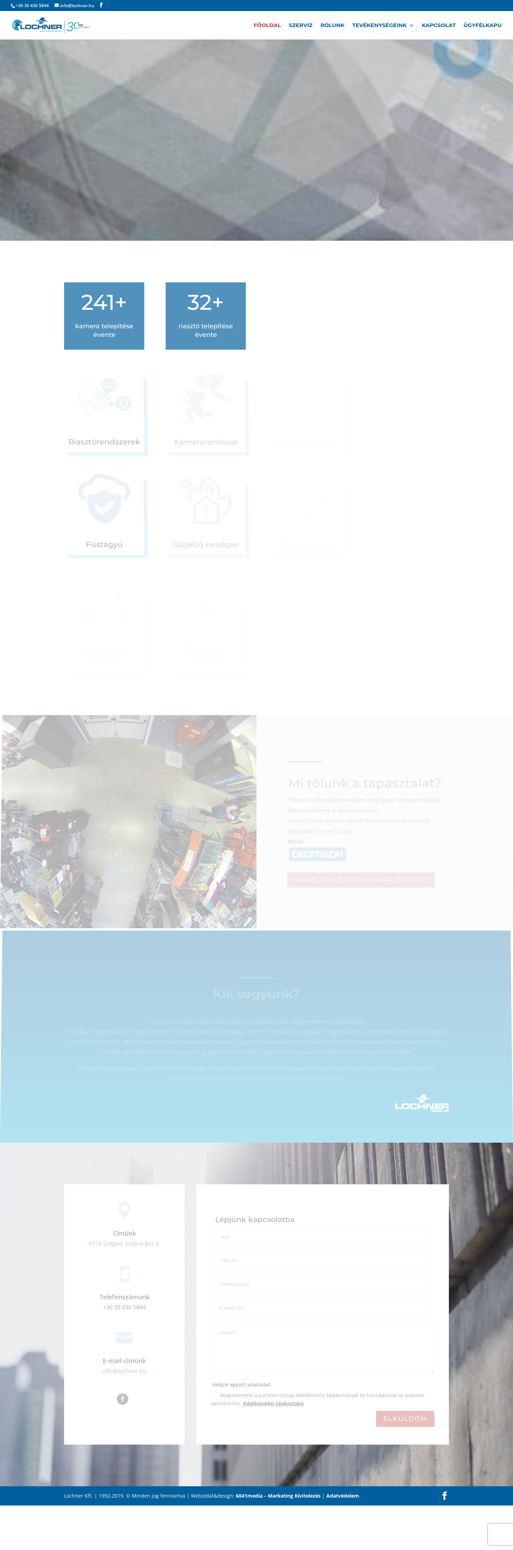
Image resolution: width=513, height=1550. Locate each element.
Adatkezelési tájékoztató (273, 1449)
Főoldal (267, 25)
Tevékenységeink (379, 25)
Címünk (124, 1278)
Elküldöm (405, 1463)
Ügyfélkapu (482, 25)
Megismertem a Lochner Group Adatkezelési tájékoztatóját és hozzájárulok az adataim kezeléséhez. (318, 1445)
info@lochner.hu (124, 1415)
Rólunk (332, 25)
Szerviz (301, 25)
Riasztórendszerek (104, 442)
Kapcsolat (439, 25)
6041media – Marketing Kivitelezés (278, 1540)
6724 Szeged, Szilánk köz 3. (124, 1288)
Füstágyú (104, 545)
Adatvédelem (342, 1540)
